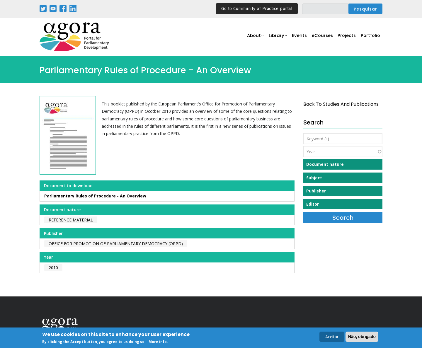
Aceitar (331, 337)
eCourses (320, 37)
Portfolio (370, 37)
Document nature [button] (325, 164)
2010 (53, 267)
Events (297, 37)
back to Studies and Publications (341, 104)
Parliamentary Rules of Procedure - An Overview (95, 196)
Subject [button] (314, 177)
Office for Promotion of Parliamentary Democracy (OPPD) (116, 243)
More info (158, 342)
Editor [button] (312, 204)
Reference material (71, 220)
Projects (346, 37)
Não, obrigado (362, 337)
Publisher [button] (316, 191)
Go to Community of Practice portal (256, 8)
